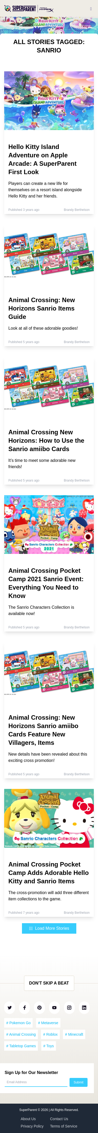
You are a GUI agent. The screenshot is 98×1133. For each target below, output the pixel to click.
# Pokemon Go (18, 1023)
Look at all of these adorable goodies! (43, 328)
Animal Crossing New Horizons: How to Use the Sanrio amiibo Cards (46, 440)
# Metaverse (48, 1023)
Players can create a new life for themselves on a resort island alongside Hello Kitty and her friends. (45, 189)
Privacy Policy (32, 1126)
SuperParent (28, 1110)
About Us (28, 1119)
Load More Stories (49, 928)
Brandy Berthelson (77, 210)
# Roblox (50, 1034)
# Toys (48, 1046)
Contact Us (59, 1119)
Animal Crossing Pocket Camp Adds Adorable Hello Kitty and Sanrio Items (48, 873)
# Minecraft (74, 1034)
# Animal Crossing (21, 1034)
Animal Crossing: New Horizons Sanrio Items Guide (41, 308)
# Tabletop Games (21, 1046)
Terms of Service (63, 1126)
